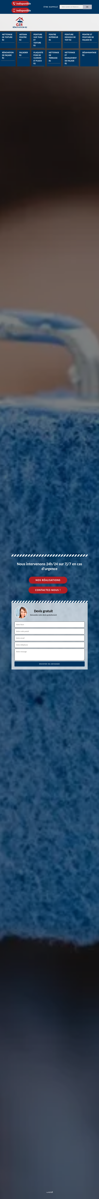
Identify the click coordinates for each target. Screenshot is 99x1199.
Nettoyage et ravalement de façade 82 (71, 58)
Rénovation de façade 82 (8, 55)
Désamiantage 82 (89, 53)
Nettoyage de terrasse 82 (54, 56)
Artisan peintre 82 (23, 37)
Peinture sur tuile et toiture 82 (37, 40)
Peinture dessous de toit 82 (70, 37)
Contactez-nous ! (48, 590)
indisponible (21, 3)
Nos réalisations (48, 580)
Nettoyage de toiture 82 (7, 37)
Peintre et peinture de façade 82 (88, 37)
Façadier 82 (23, 53)
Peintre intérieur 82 (53, 37)
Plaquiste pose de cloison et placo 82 (38, 58)
